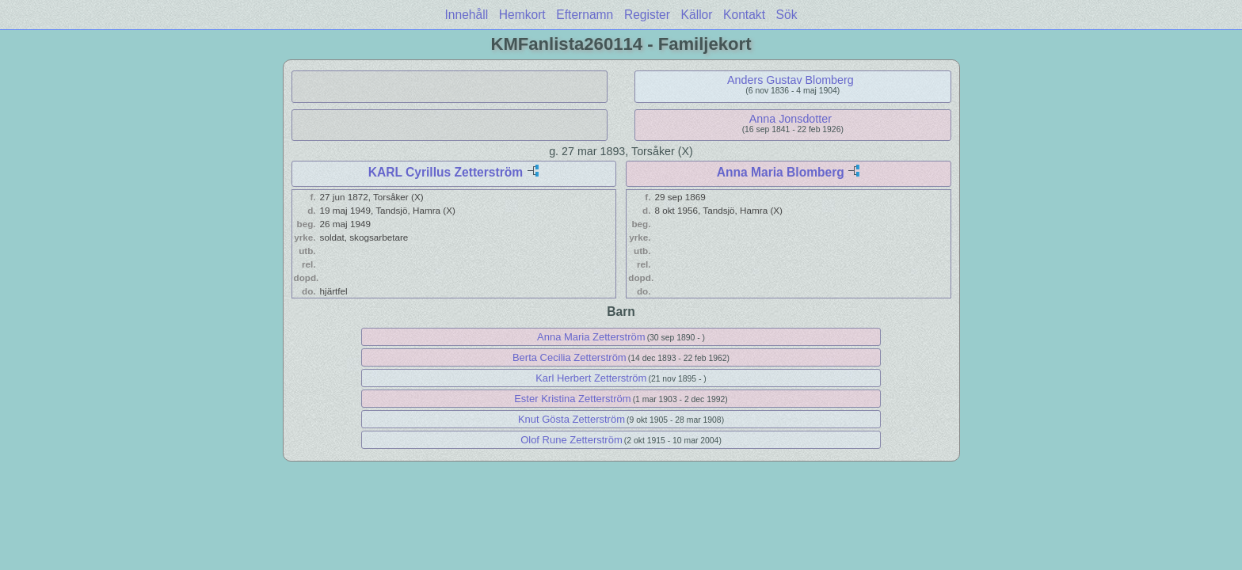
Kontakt (744, 14)
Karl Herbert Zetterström (590, 378)
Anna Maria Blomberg (780, 172)
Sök (787, 14)
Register (647, 14)
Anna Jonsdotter (790, 118)
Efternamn (584, 14)
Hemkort (522, 14)
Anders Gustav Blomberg (790, 80)
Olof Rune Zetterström (571, 440)
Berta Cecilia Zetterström (569, 357)
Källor (697, 14)
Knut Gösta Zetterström (571, 419)
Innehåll (467, 14)
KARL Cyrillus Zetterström (446, 172)
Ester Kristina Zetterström (572, 399)
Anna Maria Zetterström (591, 337)
